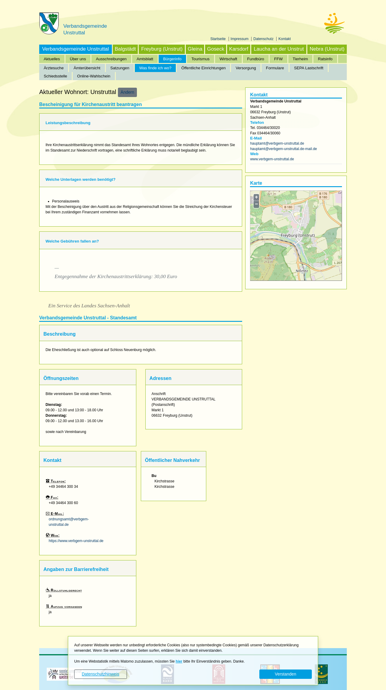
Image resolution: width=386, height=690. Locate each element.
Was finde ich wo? (155, 68)
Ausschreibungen (111, 59)
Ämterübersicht (87, 68)
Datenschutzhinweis (100, 674)
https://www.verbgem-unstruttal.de (76, 541)
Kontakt (284, 39)
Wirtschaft (228, 59)
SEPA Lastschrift (308, 68)
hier (179, 661)
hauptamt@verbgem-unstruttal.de (277, 143)
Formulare (275, 68)
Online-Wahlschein (93, 76)
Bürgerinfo (172, 59)
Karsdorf (238, 49)
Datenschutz (263, 39)
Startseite (218, 39)
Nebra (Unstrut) (327, 49)
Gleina (195, 49)
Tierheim (300, 59)
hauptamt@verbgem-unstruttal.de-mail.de (283, 149)
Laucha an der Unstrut (279, 49)
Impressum (240, 39)
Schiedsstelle (55, 76)
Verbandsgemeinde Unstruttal (75, 49)
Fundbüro (255, 59)
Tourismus (200, 59)
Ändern (127, 92)
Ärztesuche (54, 68)
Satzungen (119, 68)
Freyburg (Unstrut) (161, 49)
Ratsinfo (325, 59)
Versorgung (246, 68)
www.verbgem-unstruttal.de (272, 159)
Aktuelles (52, 59)
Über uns (78, 59)
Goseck (215, 49)
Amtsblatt (145, 59)
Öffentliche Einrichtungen (203, 68)
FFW (278, 59)
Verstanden (285, 674)
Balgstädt (125, 49)
